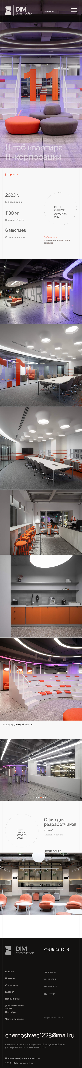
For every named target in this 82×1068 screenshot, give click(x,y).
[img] (41, 884)
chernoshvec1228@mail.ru (39, 1035)
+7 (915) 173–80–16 (56, 949)
